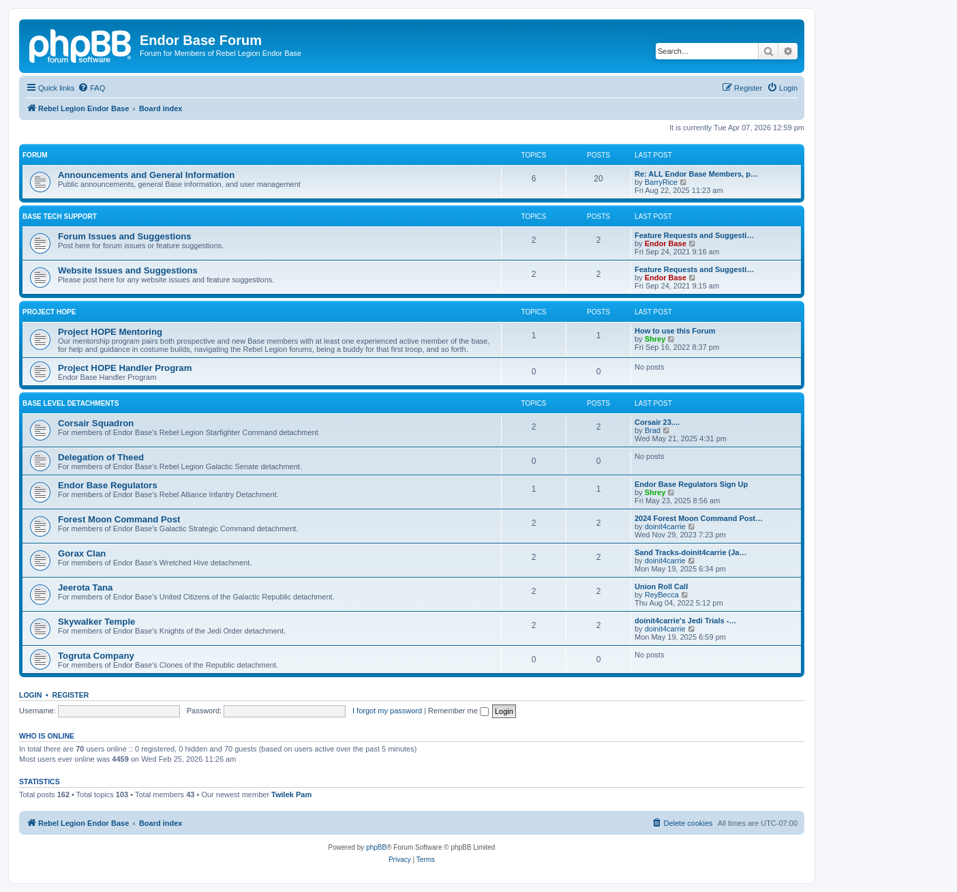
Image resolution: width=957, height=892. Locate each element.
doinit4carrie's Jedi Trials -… (685, 620)
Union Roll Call (661, 586)
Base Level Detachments (70, 403)
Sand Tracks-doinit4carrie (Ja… (690, 552)
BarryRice (661, 182)
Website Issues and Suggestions (128, 270)
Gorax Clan (82, 553)
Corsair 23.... (657, 422)
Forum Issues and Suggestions (125, 236)
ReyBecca (662, 595)
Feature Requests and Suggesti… (694, 235)
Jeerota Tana (85, 587)
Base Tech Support (59, 216)
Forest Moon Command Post (119, 519)
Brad (652, 430)
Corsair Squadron (96, 423)
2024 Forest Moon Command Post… (699, 518)
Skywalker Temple (96, 621)
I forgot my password (387, 711)
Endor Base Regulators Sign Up (691, 484)
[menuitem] (91, 88)
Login (30, 695)
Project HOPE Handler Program (125, 368)
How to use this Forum (675, 331)
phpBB (376, 847)
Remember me (458, 711)
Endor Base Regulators (107, 485)
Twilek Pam (291, 794)
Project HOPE (49, 312)
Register (70, 695)
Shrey (655, 339)
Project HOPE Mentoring (110, 332)
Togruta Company (96, 656)
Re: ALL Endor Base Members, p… (696, 174)
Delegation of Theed (101, 457)
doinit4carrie (665, 526)
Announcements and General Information (146, 175)
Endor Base (665, 243)
